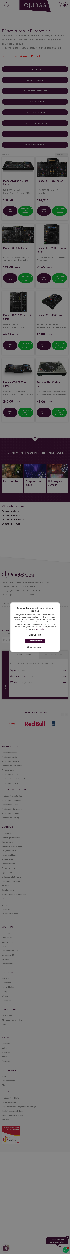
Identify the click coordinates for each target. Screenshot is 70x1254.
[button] (35, 647)
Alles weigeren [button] (35, 635)
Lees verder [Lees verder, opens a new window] (40, 629)
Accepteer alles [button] (35, 641)
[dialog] (35, 627)
